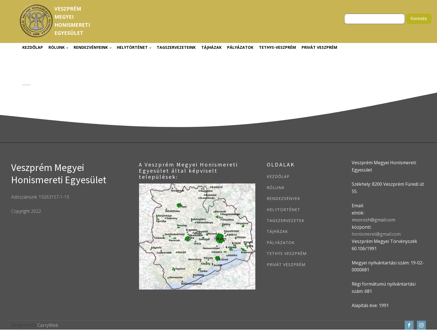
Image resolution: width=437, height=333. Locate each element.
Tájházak (211, 47)
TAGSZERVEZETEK (285, 220)
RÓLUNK (276, 187)
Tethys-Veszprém (277, 47)
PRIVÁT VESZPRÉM (286, 264)
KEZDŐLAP (278, 176)
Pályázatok (240, 47)
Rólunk (56, 47)
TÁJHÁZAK (277, 231)
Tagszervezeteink (176, 47)
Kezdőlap (32, 47)
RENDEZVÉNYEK (283, 198)
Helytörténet (132, 47)
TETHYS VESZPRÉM (287, 253)
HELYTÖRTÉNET (283, 209)
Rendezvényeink (91, 47)
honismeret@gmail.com (376, 234)
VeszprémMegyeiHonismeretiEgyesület (72, 20)
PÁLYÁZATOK (281, 242)
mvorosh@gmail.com (373, 220)
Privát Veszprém (319, 47)
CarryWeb (47, 325)
